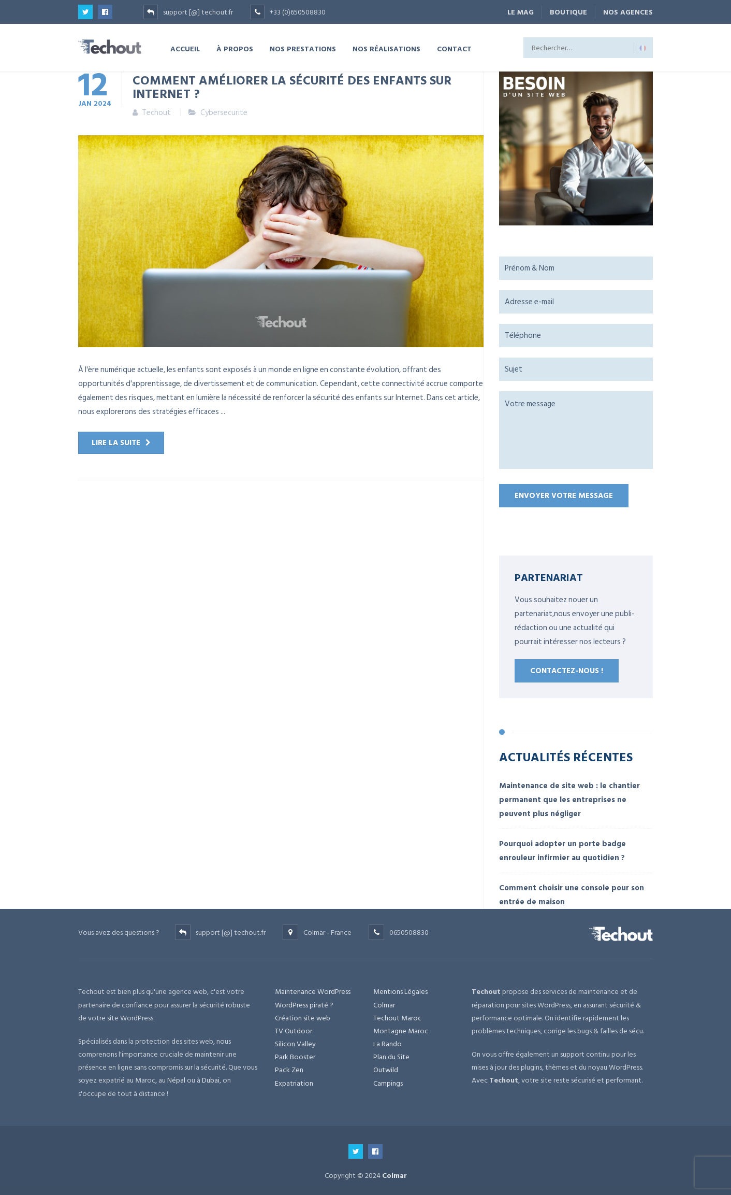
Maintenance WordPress (312, 992)
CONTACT (454, 48)
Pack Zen (289, 1070)
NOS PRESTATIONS (303, 48)
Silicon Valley (295, 1044)
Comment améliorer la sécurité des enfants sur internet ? (292, 86)
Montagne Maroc (400, 1031)
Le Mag (520, 12)
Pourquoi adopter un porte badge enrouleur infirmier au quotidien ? (562, 850)
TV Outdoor (293, 1031)
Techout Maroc (397, 1018)
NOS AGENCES (628, 12)
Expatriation (294, 1083)
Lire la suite (116, 442)
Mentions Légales (400, 992)
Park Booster (295, 1057)
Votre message (576, 430)
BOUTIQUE (568, 12)
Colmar (384, 1005)
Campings (388, 1083)
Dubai (211, 1080)
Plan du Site (391, 1057)
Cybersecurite (223, 112)
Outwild (385, 1070)
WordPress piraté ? (304, 1005)
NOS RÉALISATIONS (386, 48)
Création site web (302, 1018)
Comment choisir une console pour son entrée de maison (571, 894)
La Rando (387, 1044)
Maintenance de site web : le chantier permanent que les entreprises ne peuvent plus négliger (569, 799)
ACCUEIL (185, 48)
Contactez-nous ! (566, 670)
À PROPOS (234, 48)
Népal (176, 1080)
